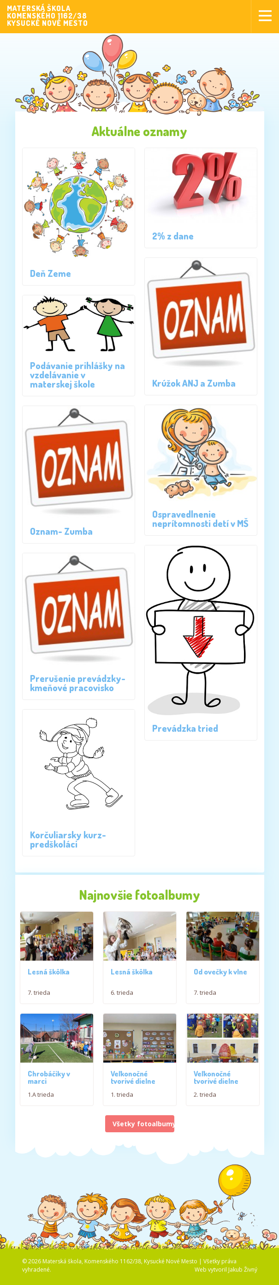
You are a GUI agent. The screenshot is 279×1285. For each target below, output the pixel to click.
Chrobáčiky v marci (49, 1082)
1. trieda (122, 1099)
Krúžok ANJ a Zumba (194, 383)
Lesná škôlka (49, 972)
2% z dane (173, 236)
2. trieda (205, 1099)
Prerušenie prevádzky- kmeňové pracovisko (77, 682)
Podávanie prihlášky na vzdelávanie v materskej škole (77, 374)
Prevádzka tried (185, 728)
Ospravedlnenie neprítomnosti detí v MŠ (200, 518)
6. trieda (122, 995)
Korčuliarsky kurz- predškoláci (68, 839)
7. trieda (39, 993)
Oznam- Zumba (61, 531)
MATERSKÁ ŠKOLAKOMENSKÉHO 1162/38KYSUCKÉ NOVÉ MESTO (47, 16)
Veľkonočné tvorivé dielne (133, 1082)
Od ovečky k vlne (220, 974)
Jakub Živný (242, 1274)
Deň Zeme (50, 273)
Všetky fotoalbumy (143, 1128)
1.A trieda (41, 1099)
